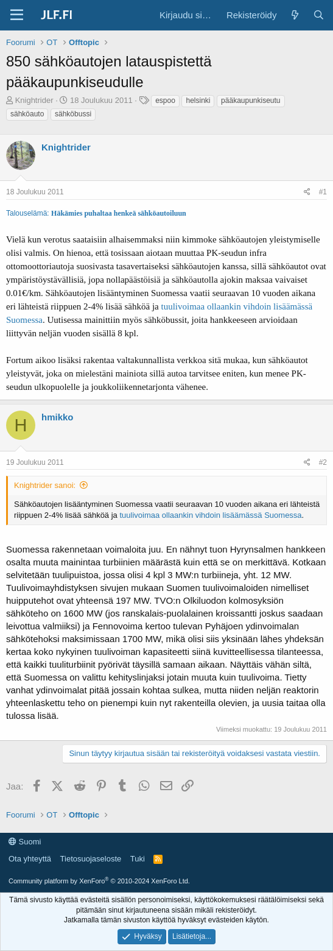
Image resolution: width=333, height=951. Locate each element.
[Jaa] (307, 192)
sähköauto (27, 114)
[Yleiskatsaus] (294, 15)
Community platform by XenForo (99, 881)
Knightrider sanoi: (44, 485)
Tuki (137, 858)
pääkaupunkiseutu (250, 100)
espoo (165, 100)
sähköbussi (73, 114)
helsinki (198, 100)
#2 (323, 462)
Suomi (25, 841)
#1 (323, 192)
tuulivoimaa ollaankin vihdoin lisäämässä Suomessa (210, 515)
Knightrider (34, 100)
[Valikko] (16, 15)
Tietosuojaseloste (91, 858)
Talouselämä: (28, 213)
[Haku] (319, 15)
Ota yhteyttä (30, 858)
